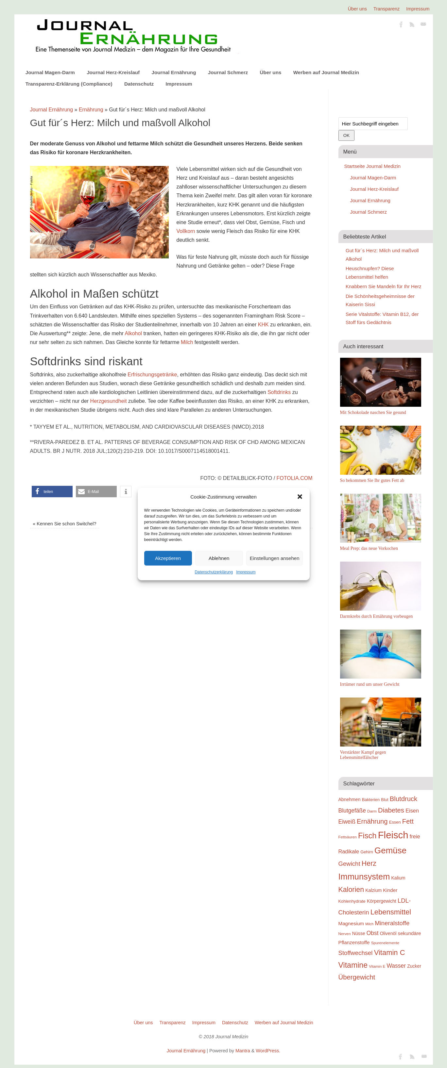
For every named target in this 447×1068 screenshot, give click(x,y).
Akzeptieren (168, 558)
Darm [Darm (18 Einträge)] (372, 811)
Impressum (245, 572)
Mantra (242, 1050)
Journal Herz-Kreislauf (113, 72)
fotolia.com (293, 478)
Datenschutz (139, 84)
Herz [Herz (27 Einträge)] (369, 863)
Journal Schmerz (228, 72)
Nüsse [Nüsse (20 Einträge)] (358, 933)
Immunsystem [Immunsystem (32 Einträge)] (364, 876)
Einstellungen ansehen (275, 558)
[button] (300, 496)
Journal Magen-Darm (50, 72)
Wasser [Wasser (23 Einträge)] (396, 965)
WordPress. (268, 1050)
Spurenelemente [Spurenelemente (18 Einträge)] (385, 943)
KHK (263, 324)
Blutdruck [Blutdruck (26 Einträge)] (403, 798)
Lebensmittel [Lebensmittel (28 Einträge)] (390, 912)
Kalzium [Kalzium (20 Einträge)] (373, 890)
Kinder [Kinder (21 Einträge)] (390, 890)
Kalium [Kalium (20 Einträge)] (398, 877)
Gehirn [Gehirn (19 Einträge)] (366, 851)
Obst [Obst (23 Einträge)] (373, 933)
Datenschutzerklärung (214, 572)
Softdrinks (279, 392)
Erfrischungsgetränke (152, 374)
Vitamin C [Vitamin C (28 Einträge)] (389, 952)
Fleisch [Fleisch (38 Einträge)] (393, 835)
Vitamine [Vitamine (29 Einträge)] (353, 965)
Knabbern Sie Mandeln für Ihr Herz (383, 286)
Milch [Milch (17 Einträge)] (369, 924)
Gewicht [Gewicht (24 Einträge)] (349, 863)
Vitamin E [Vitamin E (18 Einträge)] (377, 966)
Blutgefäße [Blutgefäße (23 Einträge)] (352, 810)
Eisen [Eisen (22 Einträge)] (412, 810)
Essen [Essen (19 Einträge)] (395, 822)
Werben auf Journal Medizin (326, 72)
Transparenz (386, 8)
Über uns (357, 8)
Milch (187, 342)
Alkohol (133, 333)
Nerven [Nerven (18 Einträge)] (344, 933)
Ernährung (91, 109)
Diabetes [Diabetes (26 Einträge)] (391, 810)
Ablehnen (219, 558)
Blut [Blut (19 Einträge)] (384, 799)
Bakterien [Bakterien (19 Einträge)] (371, 799)
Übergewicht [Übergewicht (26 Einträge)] (356, 977)
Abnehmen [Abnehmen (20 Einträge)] (349, 799)
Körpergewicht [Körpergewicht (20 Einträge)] (381, 901)
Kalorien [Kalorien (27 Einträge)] (351, 890)
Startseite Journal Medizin (372, 166)
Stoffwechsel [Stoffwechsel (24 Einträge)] (355, 952)
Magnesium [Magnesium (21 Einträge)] (351, 923)
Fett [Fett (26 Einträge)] (408, 821)
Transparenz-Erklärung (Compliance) (69, 84)
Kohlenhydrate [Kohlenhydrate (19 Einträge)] (352, 901)
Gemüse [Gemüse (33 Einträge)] (390, 850)
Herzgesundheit (108, 401)
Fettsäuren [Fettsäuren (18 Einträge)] (347, 837)
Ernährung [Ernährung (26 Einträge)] (372, 821)
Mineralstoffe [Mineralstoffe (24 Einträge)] (392, 923)
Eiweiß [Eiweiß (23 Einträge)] (346, 821)
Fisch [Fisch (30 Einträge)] (367, 835)
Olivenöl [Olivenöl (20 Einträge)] (388, 933)
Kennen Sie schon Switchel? (64, 523)
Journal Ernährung (174, 72)
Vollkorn (186, 231)
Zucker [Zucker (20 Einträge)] (414, 966)
